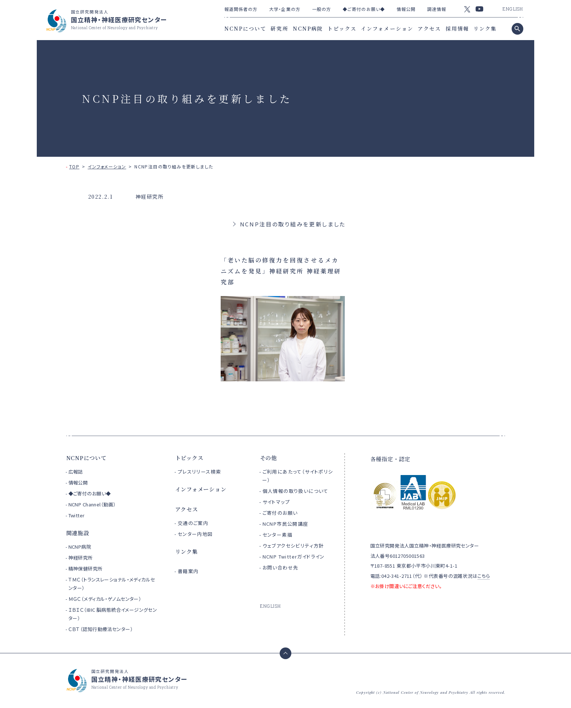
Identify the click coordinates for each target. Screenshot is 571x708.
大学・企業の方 (284, 9)
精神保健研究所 (85, 568)
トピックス (342, 28)
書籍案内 (188, 571)
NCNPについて (245, 28)
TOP (74, 166)
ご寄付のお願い (280, 512)
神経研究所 (80, 557)
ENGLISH (513, 9)
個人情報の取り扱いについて (295, 490)
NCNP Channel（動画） (92, 504)
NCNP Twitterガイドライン (294, 556)
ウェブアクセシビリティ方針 (293, 545)
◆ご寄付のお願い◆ (364, 9)
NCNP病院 (308, 28)
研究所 (279, 28)
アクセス (429, 28)
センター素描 (277, 534)
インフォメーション (387, 28)
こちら (483, 575)
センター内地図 (195, 533)
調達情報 (436, 9)
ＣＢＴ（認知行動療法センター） (100, 629)
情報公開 (406, 9)
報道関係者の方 (241, 9)
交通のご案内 (193, 523)
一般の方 (321, 9)
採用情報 (457, 28)
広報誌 (75, 471)
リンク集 (485, 28)
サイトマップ (276, 501)
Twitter (76, 515)
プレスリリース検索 (199, 471)
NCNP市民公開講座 (285, 523)
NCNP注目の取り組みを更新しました (293, 224)
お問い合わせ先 (281, 567)
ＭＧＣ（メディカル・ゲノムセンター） (105, 598)
